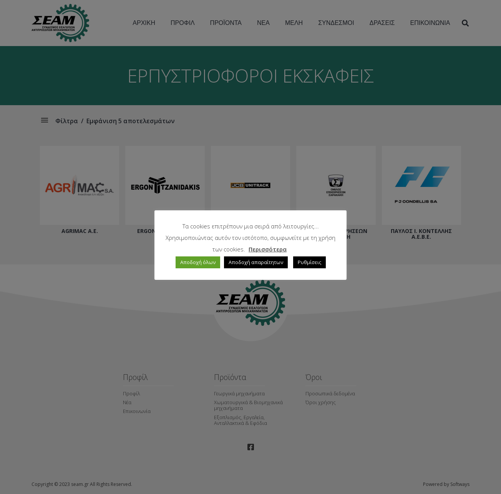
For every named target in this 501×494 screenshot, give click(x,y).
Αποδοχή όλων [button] (198, 262)
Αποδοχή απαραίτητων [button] (256, 262)
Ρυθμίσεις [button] (309, 262)
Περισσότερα (268, 249)
